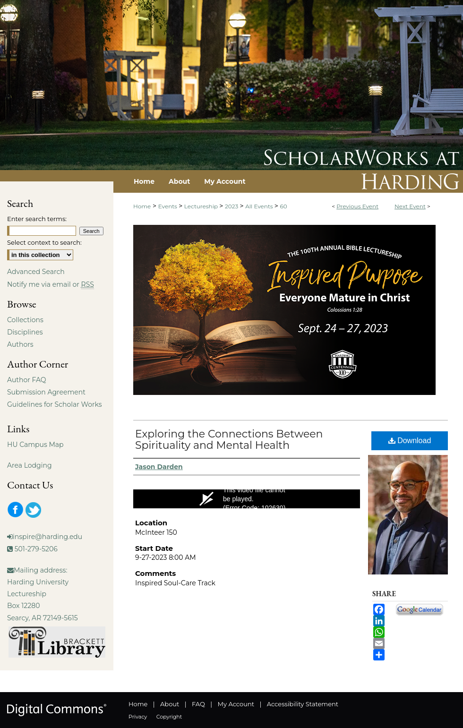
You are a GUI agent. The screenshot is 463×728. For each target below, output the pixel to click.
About (169, 704)
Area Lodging (29, 465)
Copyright (169, 716)
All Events (259, 206)
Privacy (138, 716)
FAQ (198, 704)
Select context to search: (44, 242)
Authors (20, 344)
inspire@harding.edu (47, 536)
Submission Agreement (46, 392)
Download (409, 441)
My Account (236, 704)
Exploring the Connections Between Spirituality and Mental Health (229, 440)
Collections (25, 320)
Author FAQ (26, 380)
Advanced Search (36, 271)
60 (283, 206)
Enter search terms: (37, 219)
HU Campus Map (35, 444)
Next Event (410, 206)
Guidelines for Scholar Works (54, 404)
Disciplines (25, 332)
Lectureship (201, 206)
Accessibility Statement (302, 704)
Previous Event (357, 206)
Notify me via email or (50, 284)
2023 (232, 206)
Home (142, 206)
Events (168, 206)
